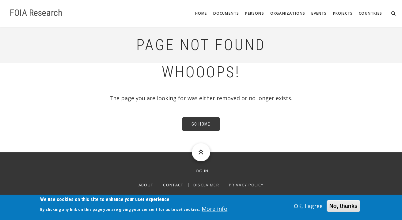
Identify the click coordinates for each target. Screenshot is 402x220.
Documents (226, 13)
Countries (370, 13)
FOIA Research (36, 12)
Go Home (201, 124)
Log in (201, 171)
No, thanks (343, 208)
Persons (254, 13)
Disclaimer (206, 185)
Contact (173, 185)
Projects (343, 13)
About (146, 185)
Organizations (287, 13)
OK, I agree (308, 207)
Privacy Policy (246, 185)
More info (214, 210)
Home (201, 13)
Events (319, 13)
